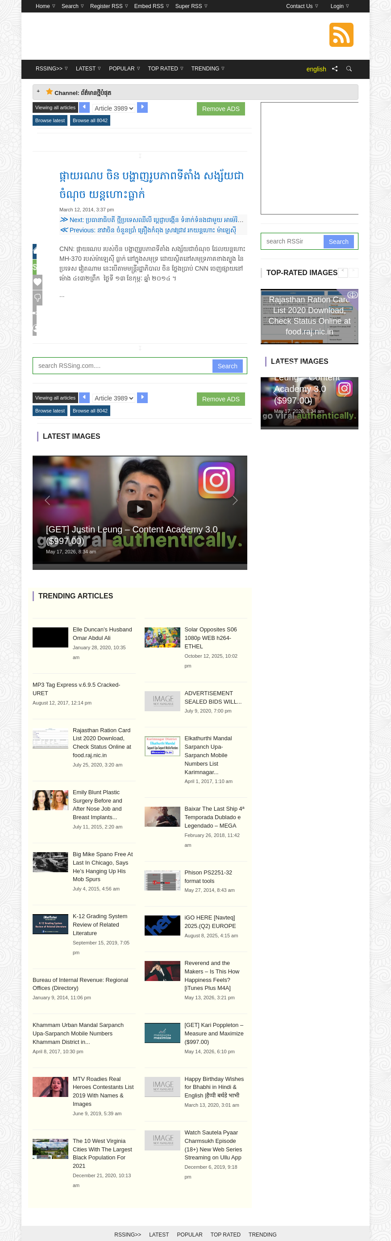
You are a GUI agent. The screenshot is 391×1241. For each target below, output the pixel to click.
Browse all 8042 (90, 120)
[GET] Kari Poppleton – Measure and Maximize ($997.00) (212, 1006)
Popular (190, 1219)
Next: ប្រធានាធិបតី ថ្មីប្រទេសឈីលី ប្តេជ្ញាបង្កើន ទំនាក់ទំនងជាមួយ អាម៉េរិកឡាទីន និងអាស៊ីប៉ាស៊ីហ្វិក (179, 219)
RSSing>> (127, 1219)
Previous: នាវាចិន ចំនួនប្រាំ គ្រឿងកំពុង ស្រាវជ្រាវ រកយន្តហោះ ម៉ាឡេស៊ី (147, 230)
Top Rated (226, 1219)
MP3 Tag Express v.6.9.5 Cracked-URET (81, 688)
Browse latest (50, 120)
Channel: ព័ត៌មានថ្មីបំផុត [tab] (78, 92)
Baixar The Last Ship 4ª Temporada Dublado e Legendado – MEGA (213, 802)
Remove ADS (221, 108)
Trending (263, 1219)
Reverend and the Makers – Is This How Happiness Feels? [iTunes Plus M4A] (215, 953)
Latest (159, 1219)
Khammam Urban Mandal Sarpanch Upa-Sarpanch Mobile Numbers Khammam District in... (82, 1022)
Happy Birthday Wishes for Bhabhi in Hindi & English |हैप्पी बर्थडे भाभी (213, 1058)
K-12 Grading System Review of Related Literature (98, 915)
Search (227, 370)
